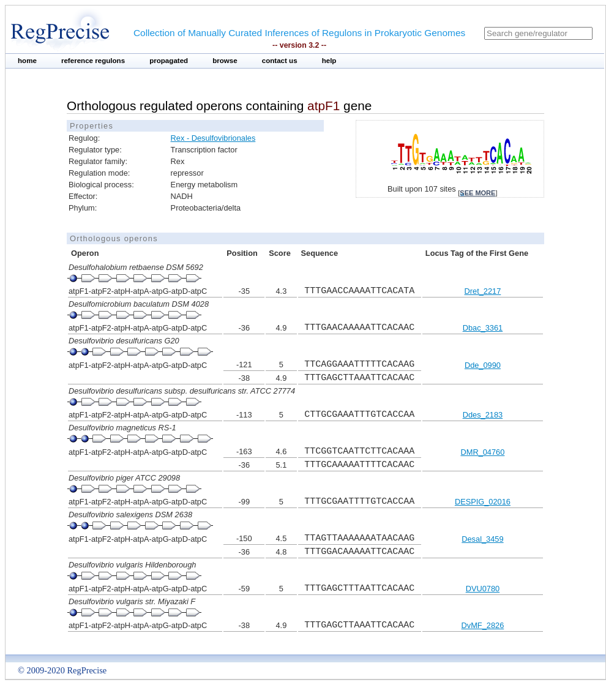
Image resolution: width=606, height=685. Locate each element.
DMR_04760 (482, 452)
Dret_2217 (483, 291)
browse (225, 60)
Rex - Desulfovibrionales (213, 138)
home (27, 60)
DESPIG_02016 (483, 501)
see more (477, 193)
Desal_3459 (482, 539)
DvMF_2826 (483, 625)
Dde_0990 (483, 365)
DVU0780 (483, 588)
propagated (168, 60)
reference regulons (93, 60)
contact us (279, 60)
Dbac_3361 (483, 327)
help (329, 60)
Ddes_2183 (483, 414)
